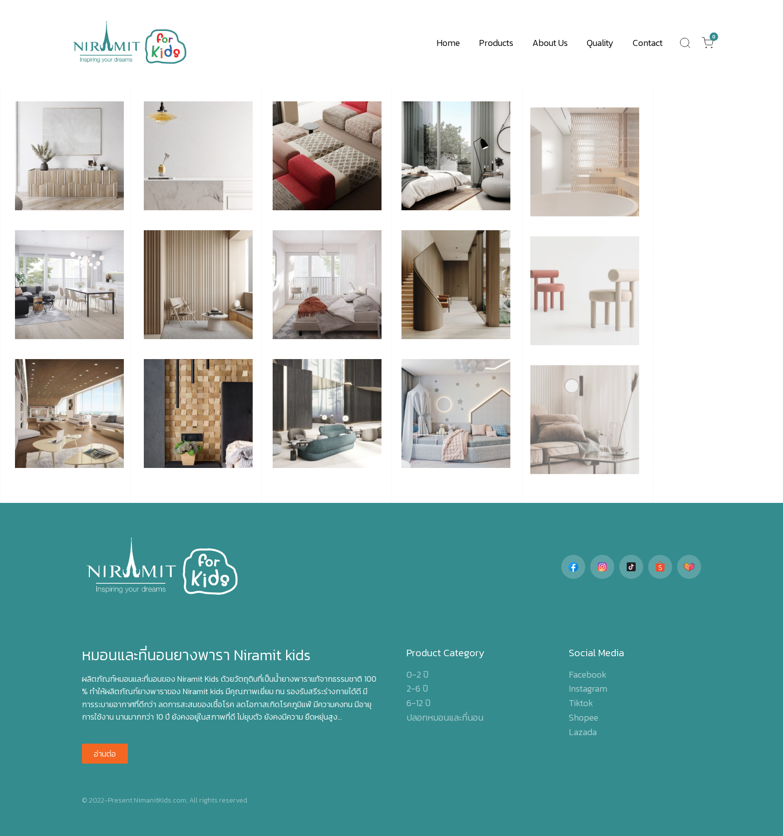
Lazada (583, 732)
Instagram (588, 688)
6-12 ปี (418, 703)
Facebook (588, 674)
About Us (550, 42)
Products (496, 42)
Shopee (583, 717)
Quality (600, 42)
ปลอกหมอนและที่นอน (444, 717)
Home (448, 42)
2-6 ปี (417, 688)
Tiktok (581, 703)
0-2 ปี (417, 674)
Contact (648, 42)
